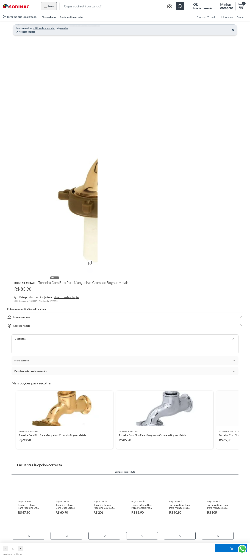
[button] (122, 6)
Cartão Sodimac (150, 536)
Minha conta (85, 536)
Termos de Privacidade (26, 536)
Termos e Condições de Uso (29, 542)
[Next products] (239, 275)
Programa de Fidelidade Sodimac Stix (34, 531)
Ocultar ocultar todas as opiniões (125, 502)
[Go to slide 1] (121, 311)
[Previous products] (10, 275)
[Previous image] (37, 91)
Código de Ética (150, 542)
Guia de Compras (214, 540)
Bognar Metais (164, 34)
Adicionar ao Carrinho (204, 65)
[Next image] (144, 91)
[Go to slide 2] (123, 311)
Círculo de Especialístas (218, 551)
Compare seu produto (127, 336)
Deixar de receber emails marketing (97, 548)
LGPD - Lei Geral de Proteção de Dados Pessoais (40, 553)
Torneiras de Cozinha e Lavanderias (96, 27)
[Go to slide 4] (129, 311)
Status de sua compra (89, 542)
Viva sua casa (212, 534)
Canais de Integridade (153, 548)
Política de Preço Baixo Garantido (33, 548)
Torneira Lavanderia (130, 27)
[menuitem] (239, 17)
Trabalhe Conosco (151, 553)
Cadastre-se (84, 531)
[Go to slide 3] (126, 311)
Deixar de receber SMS (90, 553)
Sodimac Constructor (72, 16)
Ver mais (162, 96)
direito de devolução (207, 104)
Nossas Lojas (49, 16)
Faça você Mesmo (214, 546)
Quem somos (148, 531)
